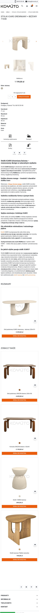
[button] (22, 6)
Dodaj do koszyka (23, 96)
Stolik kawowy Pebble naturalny (19, 562)
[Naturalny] (19, 559)
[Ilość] (12, 97)
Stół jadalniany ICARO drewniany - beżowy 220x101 (19, 339)
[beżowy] (19, 335)
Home (2, 12)
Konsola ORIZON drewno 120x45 (19, 456)
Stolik (2, 241)
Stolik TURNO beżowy (20, 509)
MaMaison (19, 78)
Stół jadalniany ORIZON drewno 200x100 (19, 403)
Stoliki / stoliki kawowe (19, 12)
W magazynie (18, 93)
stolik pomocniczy (30, 284)
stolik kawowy (18, 284)
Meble (8, 12)
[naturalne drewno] (19, 399)
